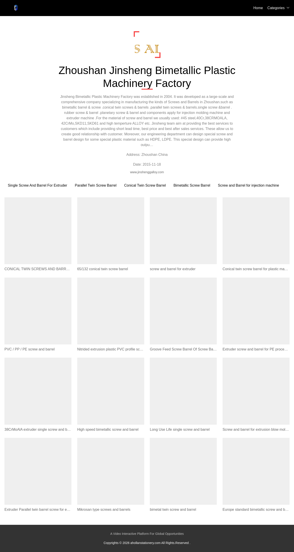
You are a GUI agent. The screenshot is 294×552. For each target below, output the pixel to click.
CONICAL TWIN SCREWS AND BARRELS (37, 269)
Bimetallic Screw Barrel (191, 185)
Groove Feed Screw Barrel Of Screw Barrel (183, 349)
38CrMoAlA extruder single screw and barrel (37, 429)
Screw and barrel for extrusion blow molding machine (256, 429)
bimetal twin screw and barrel (173, 509)
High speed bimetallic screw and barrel (108, 429)
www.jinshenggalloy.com (147, 172)
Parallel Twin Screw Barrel (95, 185)
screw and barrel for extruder (173, 269)
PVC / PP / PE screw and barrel (29, 349)
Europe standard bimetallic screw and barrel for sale (256, 509)
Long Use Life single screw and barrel (180, 429)
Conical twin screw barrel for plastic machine (256, 269)
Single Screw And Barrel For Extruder (37, 185)
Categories (276, 8)
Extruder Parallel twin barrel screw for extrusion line (37, 509)
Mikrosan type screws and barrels (103, 509)
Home (258, 8)
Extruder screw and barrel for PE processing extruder (256, 349)
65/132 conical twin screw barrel (102, 269)
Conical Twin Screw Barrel (145, 185)
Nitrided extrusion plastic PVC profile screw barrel (110, 349)
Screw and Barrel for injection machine (248, 185)
